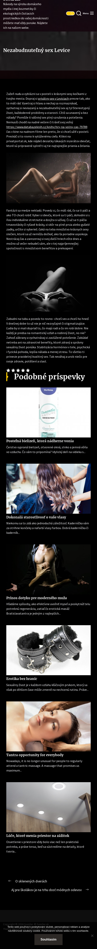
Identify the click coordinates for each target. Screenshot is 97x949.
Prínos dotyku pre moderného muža (36, 598)
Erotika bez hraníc (21, 679)
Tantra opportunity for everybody (35, 755)
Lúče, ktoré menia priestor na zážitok (37, 836)
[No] (92, 936)
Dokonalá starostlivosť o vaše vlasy (36, 517)
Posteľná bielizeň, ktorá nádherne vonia (40, 441)
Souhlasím (48, 939)
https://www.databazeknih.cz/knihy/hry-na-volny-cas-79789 (46, 127)
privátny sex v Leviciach (53, 98)
